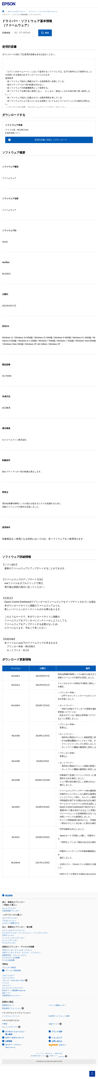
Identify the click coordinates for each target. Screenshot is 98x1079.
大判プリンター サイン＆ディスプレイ (17, 950)
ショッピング (57, 1038)
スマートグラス (8, 978)
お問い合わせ (57, 1041)
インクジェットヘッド (10, 1016)
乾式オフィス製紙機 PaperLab (13, 990)
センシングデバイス (10, 1027)
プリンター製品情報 (13, 970)
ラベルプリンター (9, 943)
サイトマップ (39, 1053)
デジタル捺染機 (8, 960)
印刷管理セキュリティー (11, 995)
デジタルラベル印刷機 (10, 958)
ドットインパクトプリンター (13, 938)
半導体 (4, 1024)
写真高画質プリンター (10, 911)
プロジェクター (8, 975)
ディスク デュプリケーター (12, 988)
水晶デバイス (54, 1024)
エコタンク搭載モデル (10, 923)
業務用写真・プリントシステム (14, 955)
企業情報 (8, 1041)
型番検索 (6, 32)
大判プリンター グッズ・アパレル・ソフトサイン (21, 953)
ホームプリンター (9, 908)
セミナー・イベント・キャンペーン (14, 1046)
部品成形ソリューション (11, 1008)
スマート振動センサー (57, 1005)
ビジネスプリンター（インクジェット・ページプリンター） (25, 933)
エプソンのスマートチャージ (13, 930)
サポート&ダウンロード (14, 1038)
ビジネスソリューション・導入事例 (15, 1033)
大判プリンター (8, 935)
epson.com (62, 1056)
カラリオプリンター (10, 918)
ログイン (57, 1045)
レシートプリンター (10, 940)
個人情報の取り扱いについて (39, 1056)
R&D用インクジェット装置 (59, 1016)
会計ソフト (6, 993)
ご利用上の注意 (58, 1053)
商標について (53, 1055)
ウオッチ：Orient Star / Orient (13, 980)
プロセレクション (9, 921)
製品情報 (8, 895)
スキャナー (6, 985)
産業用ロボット (8, 1005)
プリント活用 (57, 1032)
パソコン (5, 983)
